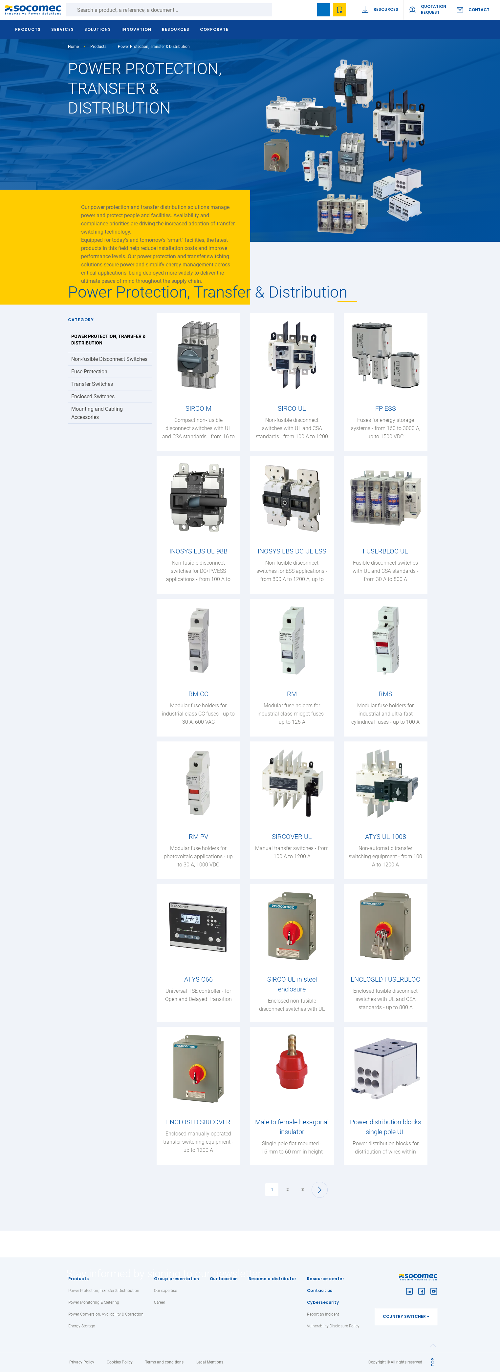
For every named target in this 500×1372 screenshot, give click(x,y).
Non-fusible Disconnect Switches (109, 359)
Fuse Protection (89, 371)
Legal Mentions (209, 1362)
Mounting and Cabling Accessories (97, 413)
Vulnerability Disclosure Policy (333, 1326)
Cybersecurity (323, 1302)
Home (73, 46)
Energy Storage (81, 1326)
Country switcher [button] (404, 1316)
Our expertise (165, 1290)
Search (278, 9)
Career (159, 1302)
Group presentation (176, 1278)
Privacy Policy (81, 1362)
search (308, 9)
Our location (224, 1278)
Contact (478, 9)
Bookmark (323, 9)
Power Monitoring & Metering (93, 1302)
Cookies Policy (120, 1362)
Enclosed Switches (93, 396)
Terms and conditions (164, 1362)
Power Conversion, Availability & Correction (105, 1314)
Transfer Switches (92, 384)
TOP (433, 1362)
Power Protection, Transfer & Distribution (108, 339)
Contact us (320, 1290)
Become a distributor (272, 1278)
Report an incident (323, 1314)
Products (78, 1278)
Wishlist (339, 9)
